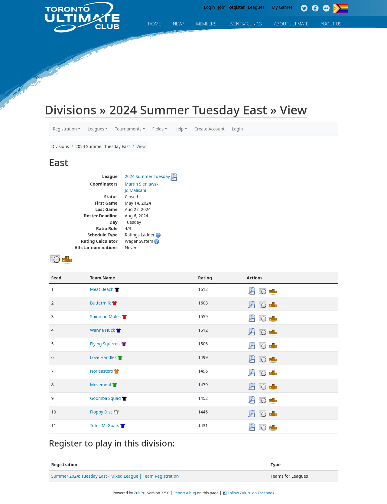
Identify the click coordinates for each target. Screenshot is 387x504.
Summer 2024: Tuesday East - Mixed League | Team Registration (115, 476)
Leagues (256, 7)
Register (237, 7)
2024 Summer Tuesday (147, 176)
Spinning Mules (105, 316)
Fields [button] (158, 129)
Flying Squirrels (105, 344)
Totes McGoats (104, 425)
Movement (101, 384)
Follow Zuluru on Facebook (251, 493)
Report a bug (184, 493)
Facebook (315, 8)
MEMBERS (206, 24)
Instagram (326, 8)
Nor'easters (101, 371)
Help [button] (179, 129)
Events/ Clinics (245, 24)
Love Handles (103, 357)
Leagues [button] (96, 129)
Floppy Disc (101, 412)
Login (209, 7)
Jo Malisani (135, 190)
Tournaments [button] (128, 129)
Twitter (304, 8)
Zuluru (139, 493)
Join (222, 7)
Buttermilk (100, 303)
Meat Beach (101, 289)
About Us (331, 24)
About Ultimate (291, 24)
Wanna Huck (102, 330)
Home (154, 24)
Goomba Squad (105, 398)
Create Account (209, 129)
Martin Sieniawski (142, 184)
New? (178, 24)
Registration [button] (65, 129)
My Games (282, 7)
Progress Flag (340, 8)
